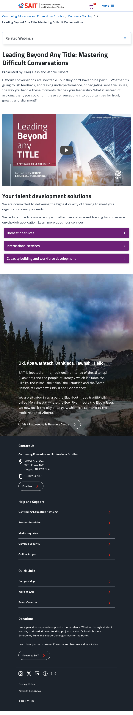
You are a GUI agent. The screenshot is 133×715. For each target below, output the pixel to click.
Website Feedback (29, 691)
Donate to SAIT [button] (34, 655)
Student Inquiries (65, 523)
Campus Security (65, 544)
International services (66, 245)
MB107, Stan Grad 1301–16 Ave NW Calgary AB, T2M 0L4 (36, 465)
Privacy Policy (26, 684)
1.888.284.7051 (33, 476)
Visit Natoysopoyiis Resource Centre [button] (49, 424)
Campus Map (65, 581)
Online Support (65, 555)
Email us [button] (31, 486)
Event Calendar (65, 603)
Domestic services (66, 232)
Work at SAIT (65, 592)
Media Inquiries (65, 533)
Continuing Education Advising (65, 512)
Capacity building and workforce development (66, 258)
